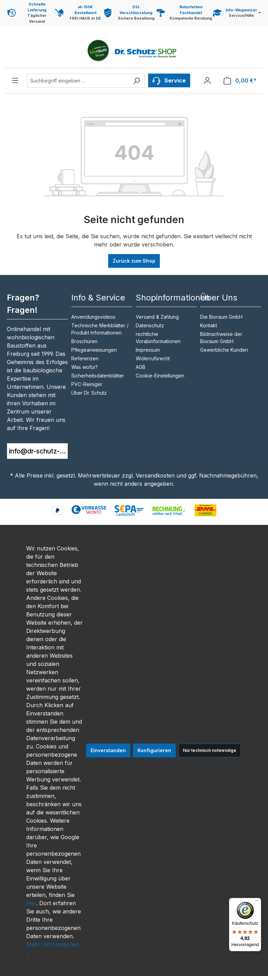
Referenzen (85, 358)
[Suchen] (136, 81)
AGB (140, 367)
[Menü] (15, 80)
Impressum (148, 350)
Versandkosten (155, 475)
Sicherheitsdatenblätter (97, 376)
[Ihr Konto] (207, 80)
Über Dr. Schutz (89, 393)
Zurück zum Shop (134, 261)
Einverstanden (108, 750)
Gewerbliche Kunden (224, 350)
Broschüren (84, 341)
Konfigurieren (154, 750)
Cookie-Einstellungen (160, 376)
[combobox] (78, 81)
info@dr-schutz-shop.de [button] (38, 451)
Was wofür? (84, 367)
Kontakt (208, 325)
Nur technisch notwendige (209, 750)
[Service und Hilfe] (237, 13)
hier (31, 903)
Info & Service (98, 298)
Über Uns (218, 298)
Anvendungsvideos (93, 317)
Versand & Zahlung (157, 317)
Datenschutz (150, 325)
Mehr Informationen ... (52, 948)
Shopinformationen (173, 298)
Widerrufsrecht (153, 358)
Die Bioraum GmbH (221, 317)
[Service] (169, 80)
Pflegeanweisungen (94, 350)
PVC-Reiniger (86, 384)
